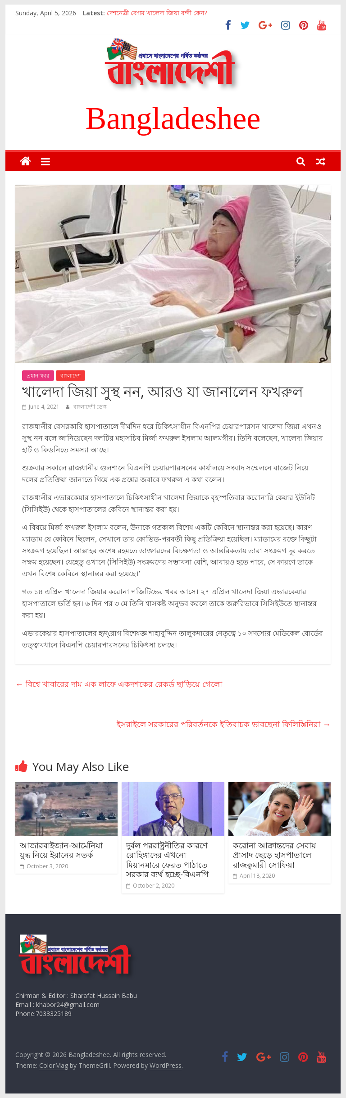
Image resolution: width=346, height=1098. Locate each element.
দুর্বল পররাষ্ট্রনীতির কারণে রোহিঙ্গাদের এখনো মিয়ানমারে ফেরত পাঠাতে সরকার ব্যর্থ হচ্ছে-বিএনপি (167, 860)
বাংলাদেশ (70, 375)
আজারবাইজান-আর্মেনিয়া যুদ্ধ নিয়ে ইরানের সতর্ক (61, 850)
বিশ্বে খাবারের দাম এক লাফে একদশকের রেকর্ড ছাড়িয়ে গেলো (118, 684)
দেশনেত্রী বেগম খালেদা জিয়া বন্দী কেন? (157, 13)
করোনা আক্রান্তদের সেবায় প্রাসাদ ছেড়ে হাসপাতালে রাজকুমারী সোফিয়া (274, 855)
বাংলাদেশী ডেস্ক (90, 406)
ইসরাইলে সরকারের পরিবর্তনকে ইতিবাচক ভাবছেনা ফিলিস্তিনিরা (224, 724)
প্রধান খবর (38, 375)
